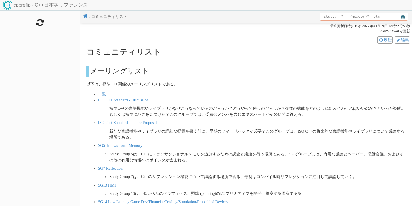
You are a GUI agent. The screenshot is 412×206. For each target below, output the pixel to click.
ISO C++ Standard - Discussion (123, 100)
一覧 (102, 94)
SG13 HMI (107, 185)
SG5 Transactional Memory (120, 145)
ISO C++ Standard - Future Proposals (128, 123)
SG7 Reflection (110, 168)
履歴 (385, 39)
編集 (402, 39)
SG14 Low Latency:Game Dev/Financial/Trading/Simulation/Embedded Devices (163, 202)
